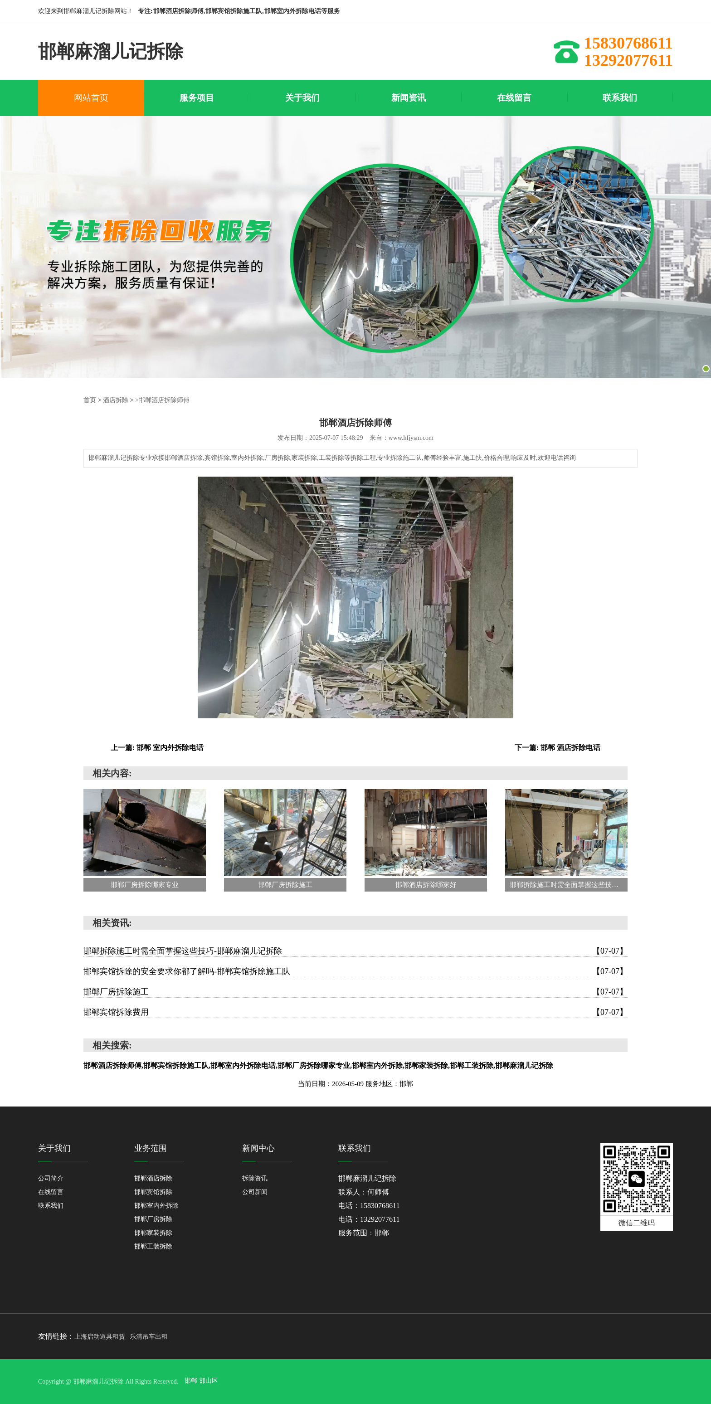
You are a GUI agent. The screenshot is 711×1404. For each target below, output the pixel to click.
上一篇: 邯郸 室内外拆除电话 (157, 747)
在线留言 (50, 1191)
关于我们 (54, 1147)
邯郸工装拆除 (153, 1246)
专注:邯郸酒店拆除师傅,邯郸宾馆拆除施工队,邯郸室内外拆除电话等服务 (239, 11)
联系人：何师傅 (363, 1191)
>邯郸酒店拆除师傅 (162, 399)
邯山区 (208, 1381)
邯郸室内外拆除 (156, 1205)
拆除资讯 (255, 1178)
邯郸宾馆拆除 (153, 1191)
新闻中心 (258, 1147)
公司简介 (50, 1178)
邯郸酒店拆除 (153, 1178)
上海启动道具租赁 (99, 1336)
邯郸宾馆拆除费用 (355, 1011)
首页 (89, 399)
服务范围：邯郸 (363, 1232)
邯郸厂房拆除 (153, 1218)
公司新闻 (255, 1191)
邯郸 (192, 1381)
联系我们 (50, 1205)
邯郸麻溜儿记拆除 (367, 1178)
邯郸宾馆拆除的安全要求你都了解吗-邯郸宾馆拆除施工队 (355, 970)
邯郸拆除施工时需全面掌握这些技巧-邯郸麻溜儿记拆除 (355, 950)
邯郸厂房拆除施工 (355, 991)
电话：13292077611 (368, 1219)
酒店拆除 (115, 399)
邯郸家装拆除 (153, 1232)
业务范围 (150, 1147)
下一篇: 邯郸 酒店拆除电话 (557, 747)
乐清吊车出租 (149, 1336)
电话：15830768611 (368, 1205)
